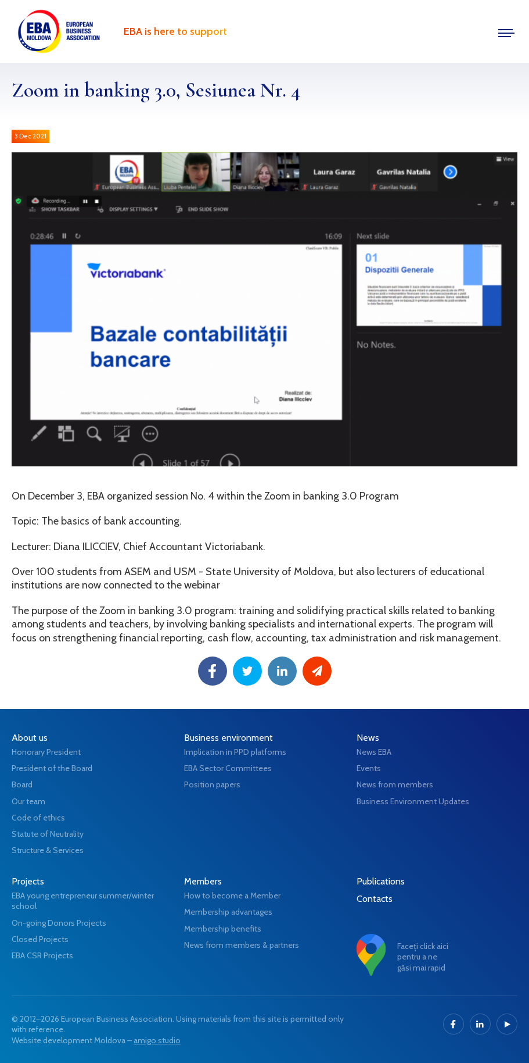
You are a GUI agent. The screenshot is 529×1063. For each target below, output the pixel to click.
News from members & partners (241, 945)
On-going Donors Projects (59, 923)
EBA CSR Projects (42, 955)
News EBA (374, 752)
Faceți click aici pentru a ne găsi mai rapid (422, 956)
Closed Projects (40, 939)
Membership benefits (222, 928)
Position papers (212, 784)
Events (369, 768)
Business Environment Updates (413, 801)
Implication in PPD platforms (235, 752)
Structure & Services (48, 850)
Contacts (375, 898)
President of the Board (52, 768)
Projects (28, 881)
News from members (395, 784)
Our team (28, 801)
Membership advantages (228, 912)
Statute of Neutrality (48, 834)
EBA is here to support (175, 31)
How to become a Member (232, 895)
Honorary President (46, 752)
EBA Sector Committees (228, 768)
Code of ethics (38, 817)
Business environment (228, 737)
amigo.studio (157, 1040)
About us (30, 737)
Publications (381, 881)
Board (22, 784)
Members (203, 881)
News (368, 737)
